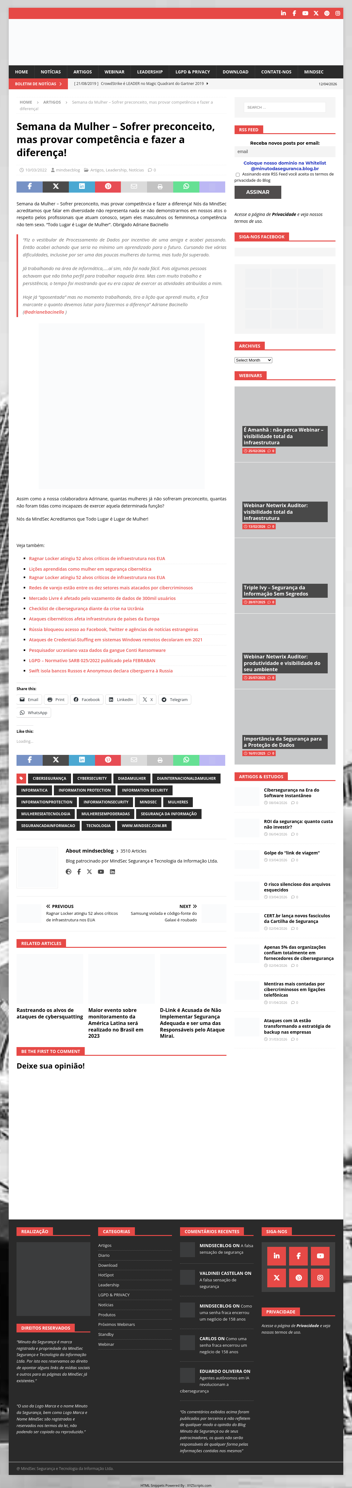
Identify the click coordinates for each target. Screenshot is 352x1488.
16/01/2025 (257, 753)
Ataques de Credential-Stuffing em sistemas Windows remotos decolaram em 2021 (115, 640)
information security (145, 790)
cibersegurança (49, 778)
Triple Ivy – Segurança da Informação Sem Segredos (276, 590)
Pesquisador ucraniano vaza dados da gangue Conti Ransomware (97, 650)
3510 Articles (134, 851)
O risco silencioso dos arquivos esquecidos (297, 886)
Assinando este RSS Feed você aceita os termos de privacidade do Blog (284, 177)
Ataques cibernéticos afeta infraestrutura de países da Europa (94, 619)
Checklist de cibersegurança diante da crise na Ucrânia (86, 608)
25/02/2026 (257, 451)
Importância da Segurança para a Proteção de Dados (283, 741)
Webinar (116, 71)
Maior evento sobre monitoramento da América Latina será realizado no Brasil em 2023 (115, 1023)
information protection (85, 790)
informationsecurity (105, 802)
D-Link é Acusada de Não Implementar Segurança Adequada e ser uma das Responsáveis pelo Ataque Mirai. (192, 1023)
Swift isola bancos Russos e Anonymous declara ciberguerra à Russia (101, 671)
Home (21, 71)
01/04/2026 (278, 1002)
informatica (34, 790)
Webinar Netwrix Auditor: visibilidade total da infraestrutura (276, 512)
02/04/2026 (278, 928)
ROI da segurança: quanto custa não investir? (298, 824)
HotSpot (106, 1275)
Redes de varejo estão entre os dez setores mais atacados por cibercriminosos (111, 588)
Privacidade (284, 214)
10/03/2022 (36, 170)
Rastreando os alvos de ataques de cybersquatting (50, 1013)
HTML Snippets (152, 1485)
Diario (103, 1255)
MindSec (320, 71)
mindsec (148, 802)
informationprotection (46, 802)
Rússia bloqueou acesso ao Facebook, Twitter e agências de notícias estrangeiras (113, 629)
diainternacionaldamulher (186, 778)
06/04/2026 (278, 834)
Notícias (51, 71)
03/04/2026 (278, 860)
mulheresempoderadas (105, 814)
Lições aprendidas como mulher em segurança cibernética (90, 569)
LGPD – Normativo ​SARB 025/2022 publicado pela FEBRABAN (92, 660)
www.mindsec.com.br (144, 825)
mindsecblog (68, 170)
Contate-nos (281, 71)
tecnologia (98, 825)
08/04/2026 (278, 802)
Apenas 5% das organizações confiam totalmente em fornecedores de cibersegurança (299, 952)
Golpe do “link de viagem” (292, 852)
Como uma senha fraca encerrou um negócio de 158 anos (226, 1312)
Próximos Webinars (116, 1324)
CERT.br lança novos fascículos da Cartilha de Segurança (297, 918)
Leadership (153, 71)
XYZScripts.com (199, 1485)
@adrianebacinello (44, 312)
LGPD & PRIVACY (196, 71)
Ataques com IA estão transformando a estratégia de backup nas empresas (297, 1026)
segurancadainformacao (48, 825)
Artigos (83, 71)
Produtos (107, 1314)
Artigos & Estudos (261, 776)
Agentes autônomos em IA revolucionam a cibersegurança (215, 1384)
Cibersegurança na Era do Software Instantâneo (291, 792)
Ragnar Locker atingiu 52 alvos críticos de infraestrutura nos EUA (97, 558)
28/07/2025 (257, 602)
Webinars (250, 375)
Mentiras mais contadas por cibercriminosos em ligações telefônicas (295, 989)
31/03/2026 (278, 1038)
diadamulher (132, 778)
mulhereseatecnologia (45, 814)
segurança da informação (169, 814)
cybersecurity (92, 778)
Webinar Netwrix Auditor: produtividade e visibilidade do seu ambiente (282, 663)
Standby (105, 1334)
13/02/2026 (257, 526)
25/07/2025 (257, 678)
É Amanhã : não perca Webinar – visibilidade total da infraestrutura (284, 436)
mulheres (178, 802)
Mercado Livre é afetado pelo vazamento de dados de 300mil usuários (102, 598)
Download (240, 71)
